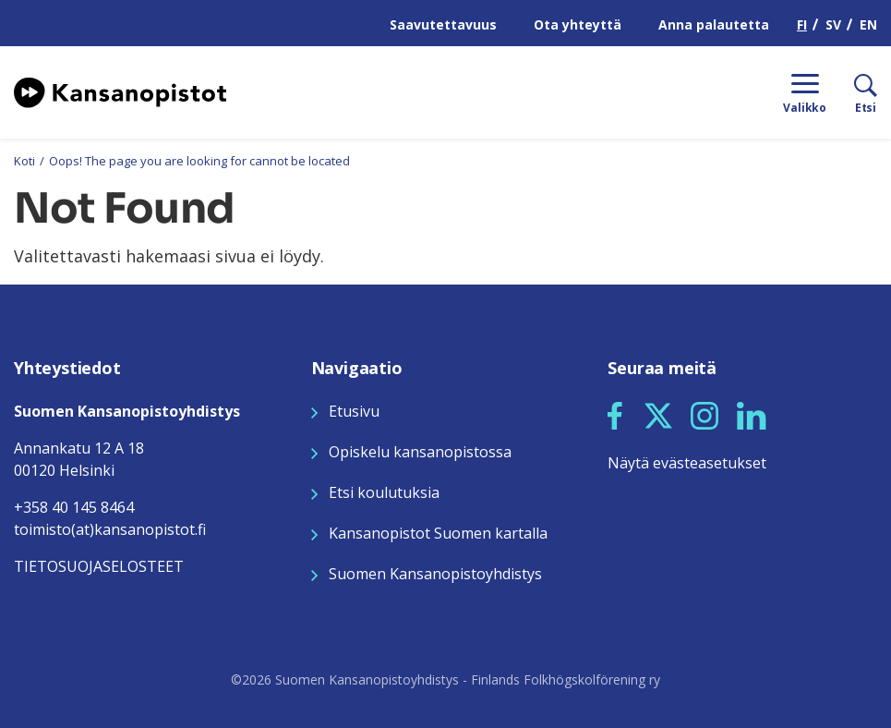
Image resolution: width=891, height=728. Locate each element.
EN (868, 24)
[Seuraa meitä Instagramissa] (704, 414)
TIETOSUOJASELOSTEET (99, 566)
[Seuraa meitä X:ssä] (658, 414)
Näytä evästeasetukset (687, 463)
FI (802, 24)
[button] (615, 416)
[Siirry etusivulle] (120, 90)
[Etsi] (851, 92)
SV (833, 24)
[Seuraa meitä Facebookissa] (615, 414)
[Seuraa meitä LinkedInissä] (751, 414)
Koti (24, 160)
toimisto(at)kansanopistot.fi (110, 529)
